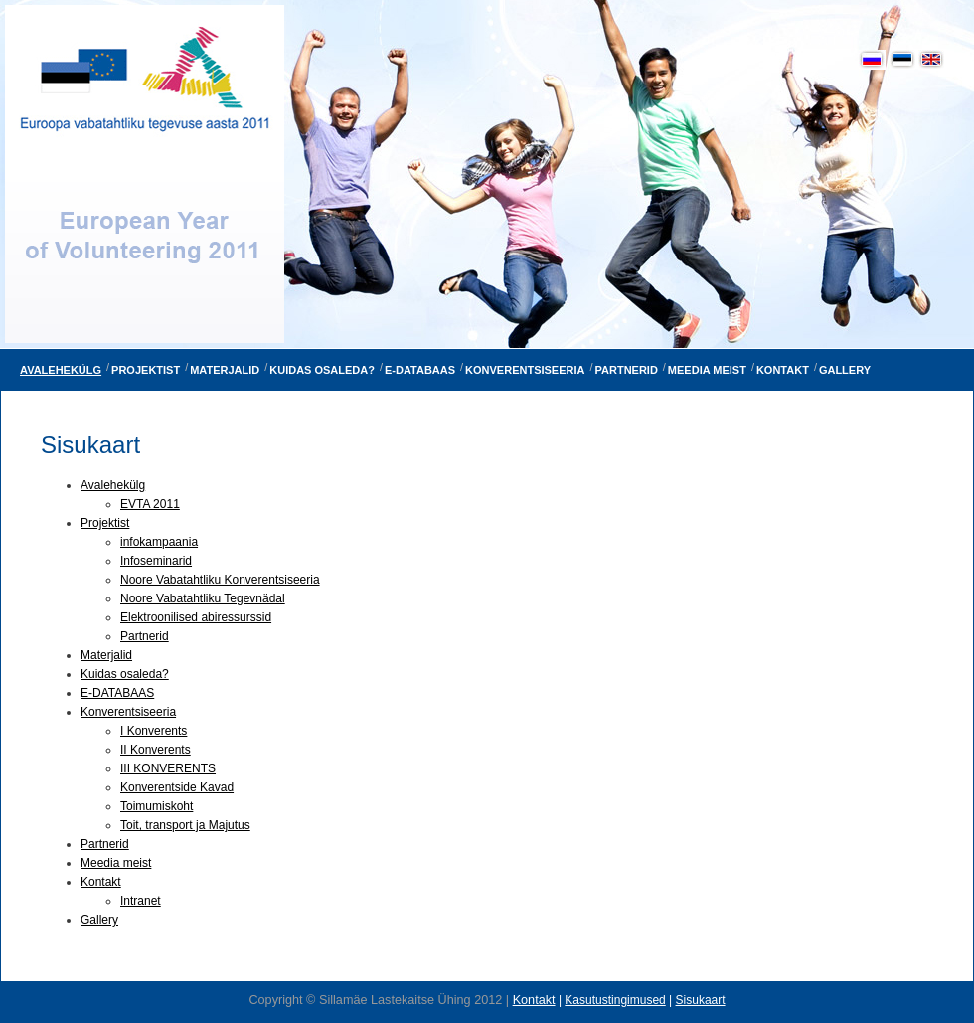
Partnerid (144, 636)
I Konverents (153, 731)
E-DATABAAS (117, 693)
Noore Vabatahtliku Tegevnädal (202, 598)
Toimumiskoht (156, 806)
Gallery (99, 920)
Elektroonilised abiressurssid (195, 617)
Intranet (140, 901)
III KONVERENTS (168, 768)
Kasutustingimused (615, 1000)
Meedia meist (116, 863)
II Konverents (155, 750)
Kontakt (101, 882)
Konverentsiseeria (128, 712)
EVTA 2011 (150, 504)
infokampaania (159, 542)
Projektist (105, 523)
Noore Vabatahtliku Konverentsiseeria (220, 580)
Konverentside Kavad (177, 787)
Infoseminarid (156, 561)
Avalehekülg (113, 485)
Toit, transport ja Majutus (185, 825)
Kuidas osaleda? (125, 674)
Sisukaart (701, 1000)
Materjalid (106, 655)
